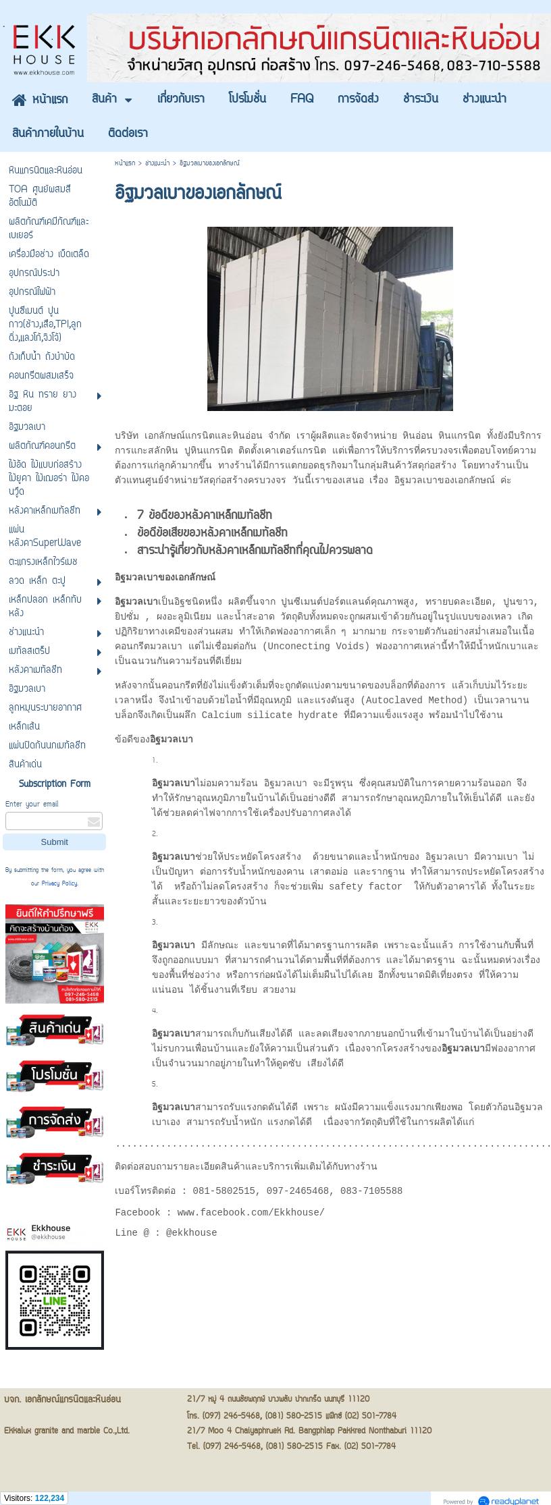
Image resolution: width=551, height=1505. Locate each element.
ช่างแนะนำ (157, 164)
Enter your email (31, 805)
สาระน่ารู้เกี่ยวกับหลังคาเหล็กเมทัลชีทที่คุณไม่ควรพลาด (255, 553)
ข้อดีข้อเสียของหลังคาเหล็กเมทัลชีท (212, 536)
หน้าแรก (125, 164)
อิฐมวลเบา (136, 578)
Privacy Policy (59, 884)
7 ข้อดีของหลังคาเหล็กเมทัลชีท (204, 518)
